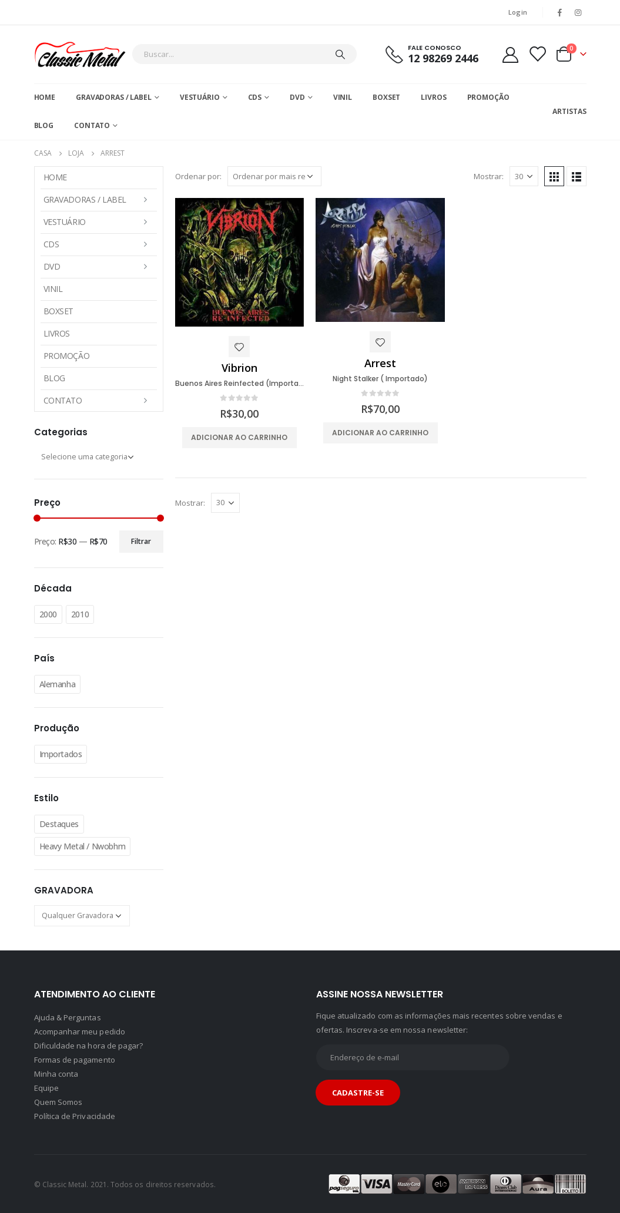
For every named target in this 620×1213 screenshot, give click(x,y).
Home (45, 97)
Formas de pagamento (74, 1059)
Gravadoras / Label (114, 97)
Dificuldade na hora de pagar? (88, 1045)
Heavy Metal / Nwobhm (82, 846)
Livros (433, 97)
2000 (48, 614)
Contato (92, 125)
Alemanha (57, 684)
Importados (60, 754)
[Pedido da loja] (274, 176)
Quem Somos (58, 1102)
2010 (80, 614)
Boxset (386, 97)
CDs (255, 97)
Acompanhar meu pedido (79, 1031)
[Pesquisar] (340, 54)
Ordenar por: (198, 176)
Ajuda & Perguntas (67, 1017)
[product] (239, 262)
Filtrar (141, 541)
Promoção (488, 97)
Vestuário (200, 97)
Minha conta (56, 1073)
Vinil (342, 97)
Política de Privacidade (75, 1116)
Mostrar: (489, 176)
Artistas (569, 111)
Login (517, 12)
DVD (297, 97)
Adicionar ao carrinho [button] (239, 437)
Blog (44, 125)
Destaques (59, 823)
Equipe (46, 1088)
